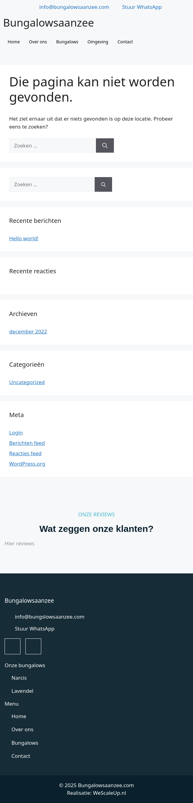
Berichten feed (27, 442)
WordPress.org (27, 463)
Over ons (38, 42)
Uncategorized (27, 382)
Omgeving (97, 42)
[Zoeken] (105, 145)
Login (16, 432)
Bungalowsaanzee (48, 22)
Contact (125, 42)
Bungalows (67, 42)
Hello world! (23, 238)
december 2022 (28, 331)
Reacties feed (25, 453)
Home (14, 42)
